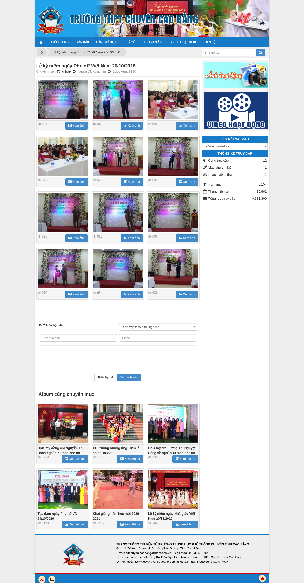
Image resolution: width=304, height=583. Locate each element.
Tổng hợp (64, 71)
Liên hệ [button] (210, 42)
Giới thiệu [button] (60, 44)
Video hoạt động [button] (184, 42)
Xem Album (75, 458)
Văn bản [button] (82, 42)
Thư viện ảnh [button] (154, 42)
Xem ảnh (76, 125)
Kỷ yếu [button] (131, 42)
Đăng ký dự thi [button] (107, 42)
